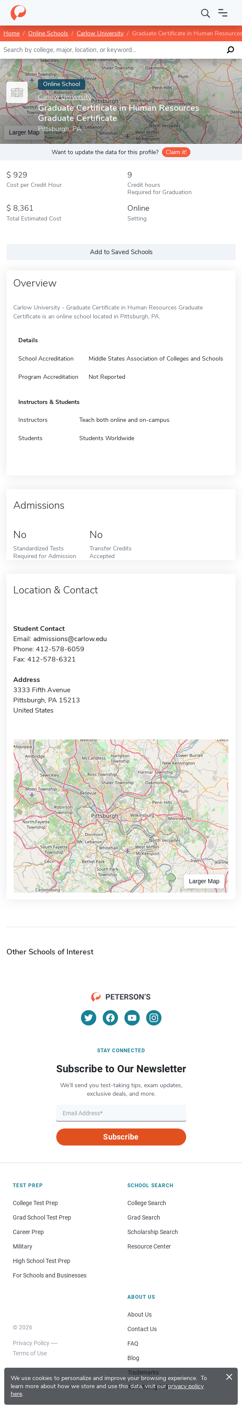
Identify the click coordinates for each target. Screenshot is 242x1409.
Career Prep (28, 1232)
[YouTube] (132, 1017)
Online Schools (48, 33)
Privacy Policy (31, 1343)
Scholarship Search (152, 1232)
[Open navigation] (222, 12)
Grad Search (143, 1217)
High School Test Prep (41, 1260)
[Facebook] (110, 1017)
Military (22, 1246)
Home (11, 33)
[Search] (205, 12)
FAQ (132, 1343)
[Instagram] (153, 1017)
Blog (133, 1358)
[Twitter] (88, 1017)
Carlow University (100, 33)
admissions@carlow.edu (70, 639)
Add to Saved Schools (121, 252)
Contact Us (142, 1329)
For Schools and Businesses (49, 1275)
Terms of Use (30, 1353)
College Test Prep (35, 1203)
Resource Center (149, 1246)
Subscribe (120, 1136)
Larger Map (204, 881)
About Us (139, 1314)
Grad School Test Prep (42, 1217)
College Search (146, 1203)
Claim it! (176, 152)
